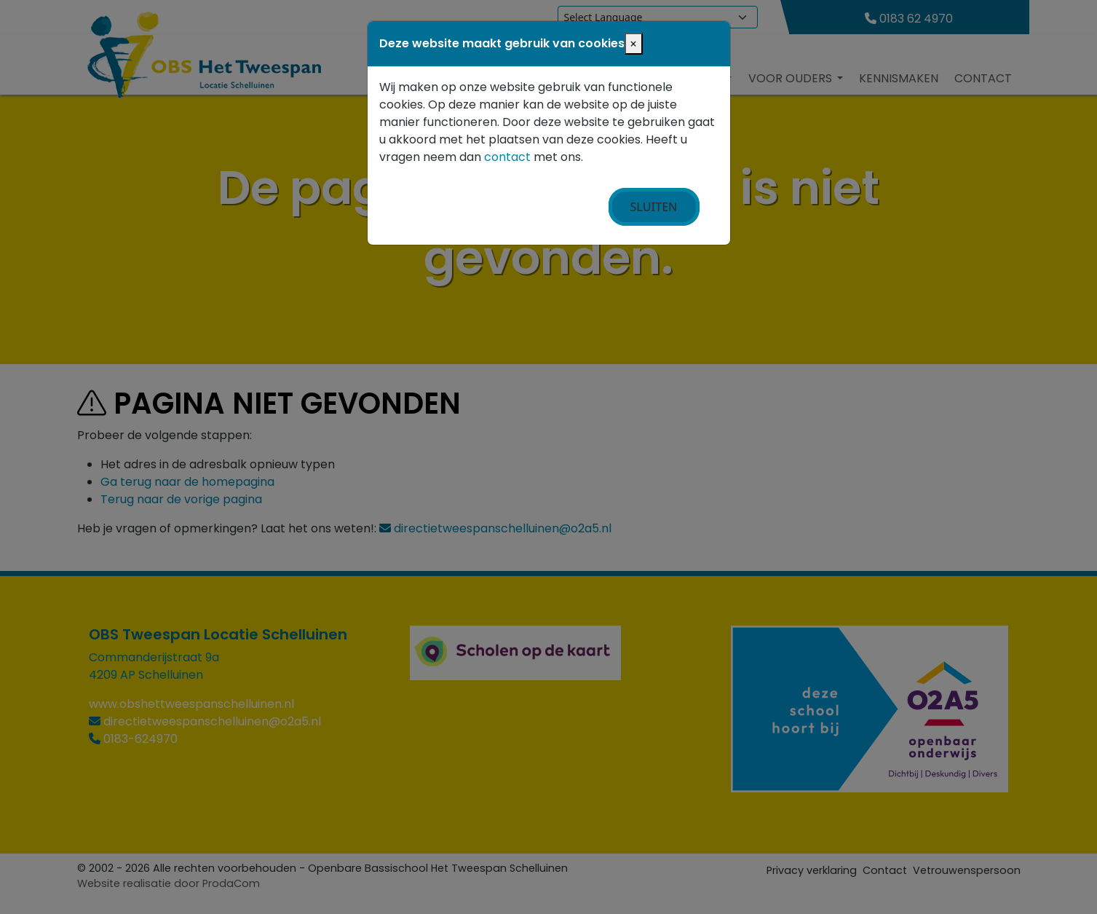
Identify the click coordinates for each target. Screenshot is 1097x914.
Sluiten (654, 207)
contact (507, 157)
